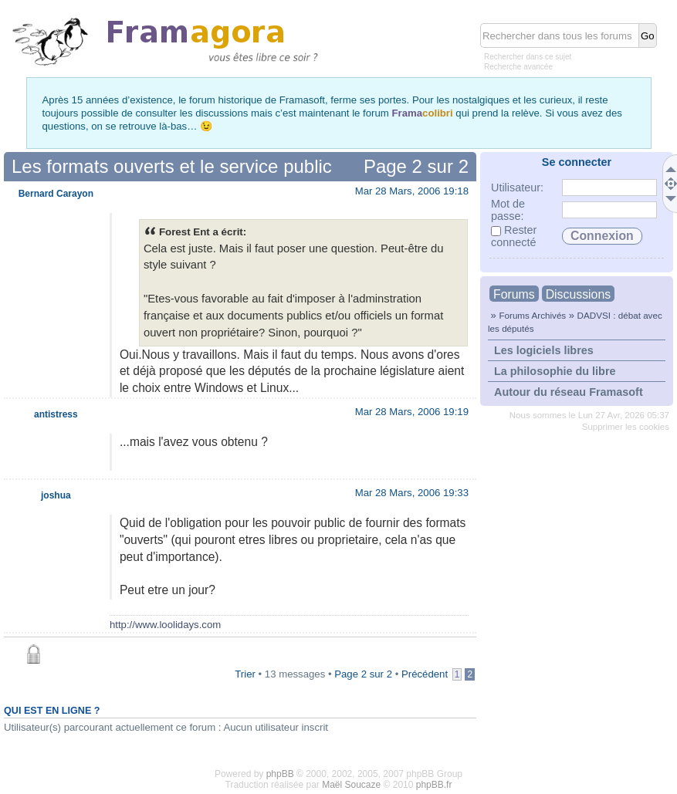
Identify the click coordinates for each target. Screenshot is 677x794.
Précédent (424, 674)
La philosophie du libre (555, 371)
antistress (56, 414)
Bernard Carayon (56, 193)
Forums (514, 294)
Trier (245, 674)
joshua (56, 495)
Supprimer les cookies (625, 426)
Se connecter (576, 162)
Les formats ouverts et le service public (172, 166)
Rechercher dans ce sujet (527, 56)
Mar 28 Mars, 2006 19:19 (412, 411)
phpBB (280, 774)
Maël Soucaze (351, 784)
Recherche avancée (518, 67)
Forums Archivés (532, 315)
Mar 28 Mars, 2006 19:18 (412, 191)
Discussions (578, 294)
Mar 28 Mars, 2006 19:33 (412, 492)
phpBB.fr (434, 784)
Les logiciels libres (544, 350)
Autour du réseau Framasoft (568, 392)
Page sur (416, 166)
